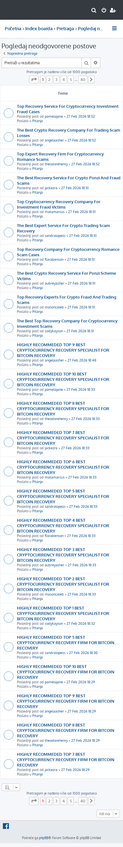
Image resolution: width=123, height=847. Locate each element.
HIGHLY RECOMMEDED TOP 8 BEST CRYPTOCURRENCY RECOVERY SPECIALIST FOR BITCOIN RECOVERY (63, 408)
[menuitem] (94, 11)
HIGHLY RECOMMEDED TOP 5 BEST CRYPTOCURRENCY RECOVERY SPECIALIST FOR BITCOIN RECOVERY (63, 496)
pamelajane (54, 116)
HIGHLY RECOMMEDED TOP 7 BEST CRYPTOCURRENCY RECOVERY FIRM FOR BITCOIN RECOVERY (65, 759)
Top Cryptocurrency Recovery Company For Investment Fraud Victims (58, 204)
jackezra (51, 188)
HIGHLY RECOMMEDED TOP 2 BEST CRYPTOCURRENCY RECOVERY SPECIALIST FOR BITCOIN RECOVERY (63, 584)
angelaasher (54, 140)
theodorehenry (56, 164)
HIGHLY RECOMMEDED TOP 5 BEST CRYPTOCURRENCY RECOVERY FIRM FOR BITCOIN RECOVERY (65, 642)
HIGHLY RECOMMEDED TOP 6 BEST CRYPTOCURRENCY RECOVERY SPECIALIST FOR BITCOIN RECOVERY (63, 467)
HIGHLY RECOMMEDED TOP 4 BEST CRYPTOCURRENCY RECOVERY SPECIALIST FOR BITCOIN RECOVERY (63, 525)
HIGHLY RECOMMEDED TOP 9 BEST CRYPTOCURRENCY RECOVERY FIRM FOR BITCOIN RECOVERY (65, 701)
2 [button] (49, 79)
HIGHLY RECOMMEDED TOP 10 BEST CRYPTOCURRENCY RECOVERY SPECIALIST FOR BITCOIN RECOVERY (63, 379)
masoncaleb (54, 307)
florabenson (54, 259)
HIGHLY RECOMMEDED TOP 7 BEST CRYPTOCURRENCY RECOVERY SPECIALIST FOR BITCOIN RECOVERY (63, 438)
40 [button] (82, 79)
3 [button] (56, 79)
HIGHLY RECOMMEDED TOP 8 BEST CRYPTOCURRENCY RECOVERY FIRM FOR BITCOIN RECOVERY (65, 730)
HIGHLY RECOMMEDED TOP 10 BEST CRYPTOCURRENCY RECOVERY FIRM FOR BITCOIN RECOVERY (65, 672)
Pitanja (37, 121)
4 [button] (63, 79)
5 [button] (71, 79)
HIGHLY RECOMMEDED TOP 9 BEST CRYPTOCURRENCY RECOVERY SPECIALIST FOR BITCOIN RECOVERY (63, 350)
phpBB (43, 838)
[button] (34, 79)
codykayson (54, 331)
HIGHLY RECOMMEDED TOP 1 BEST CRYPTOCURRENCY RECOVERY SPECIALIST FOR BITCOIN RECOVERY (63, 613)
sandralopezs (55, 235)
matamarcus (55, 212)
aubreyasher (54, 283)
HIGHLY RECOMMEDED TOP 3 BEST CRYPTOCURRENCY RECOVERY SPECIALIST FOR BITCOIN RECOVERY (63, 555)
